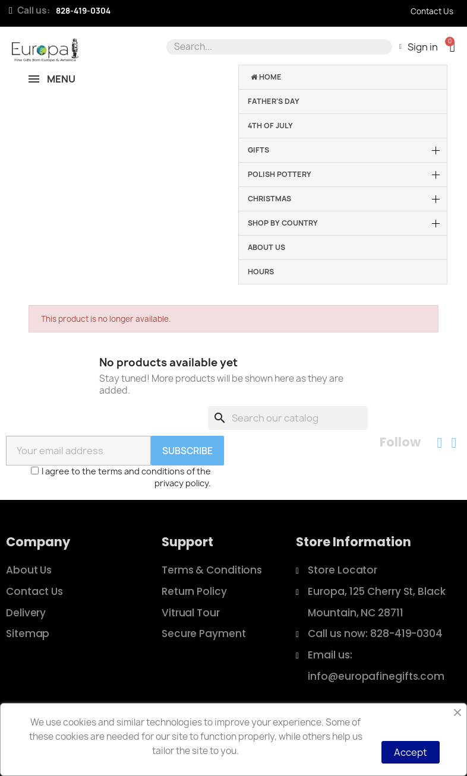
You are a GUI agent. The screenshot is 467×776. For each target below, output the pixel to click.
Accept (410, 752)
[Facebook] (440, 443)
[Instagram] (454, 443)
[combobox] (277, 47)
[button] (452, 46)
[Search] (288, 418)
